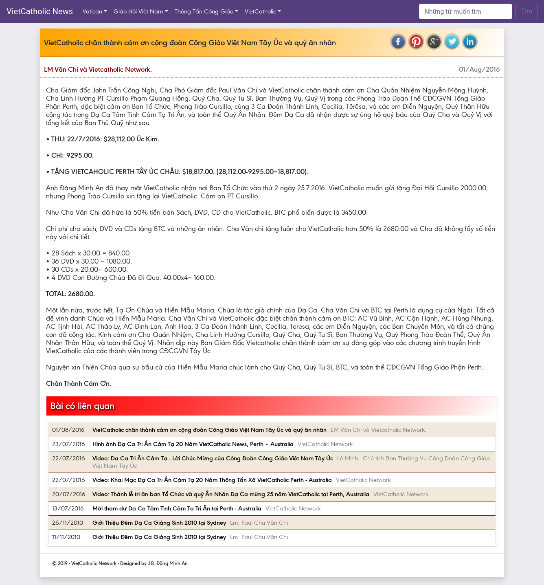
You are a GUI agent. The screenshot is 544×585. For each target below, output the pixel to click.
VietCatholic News (40, 11)
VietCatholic (260, 11)
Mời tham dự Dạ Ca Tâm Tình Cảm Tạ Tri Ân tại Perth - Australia (176, 508)
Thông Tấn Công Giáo (204, 11)
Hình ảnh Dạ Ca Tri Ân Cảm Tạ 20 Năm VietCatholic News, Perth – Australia (193, 444)
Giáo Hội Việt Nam (138, 11)
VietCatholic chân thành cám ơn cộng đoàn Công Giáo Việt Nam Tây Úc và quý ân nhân (209, 429)
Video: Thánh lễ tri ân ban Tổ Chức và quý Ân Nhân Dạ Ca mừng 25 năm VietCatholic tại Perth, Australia (230, 494)
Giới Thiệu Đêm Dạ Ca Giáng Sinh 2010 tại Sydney (159, 522)
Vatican (92, 11)
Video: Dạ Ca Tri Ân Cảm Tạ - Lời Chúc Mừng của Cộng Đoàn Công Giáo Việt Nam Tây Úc (212, 458)
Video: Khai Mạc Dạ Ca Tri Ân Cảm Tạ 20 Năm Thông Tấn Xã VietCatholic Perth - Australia (212, 480)
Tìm (526, 11)
